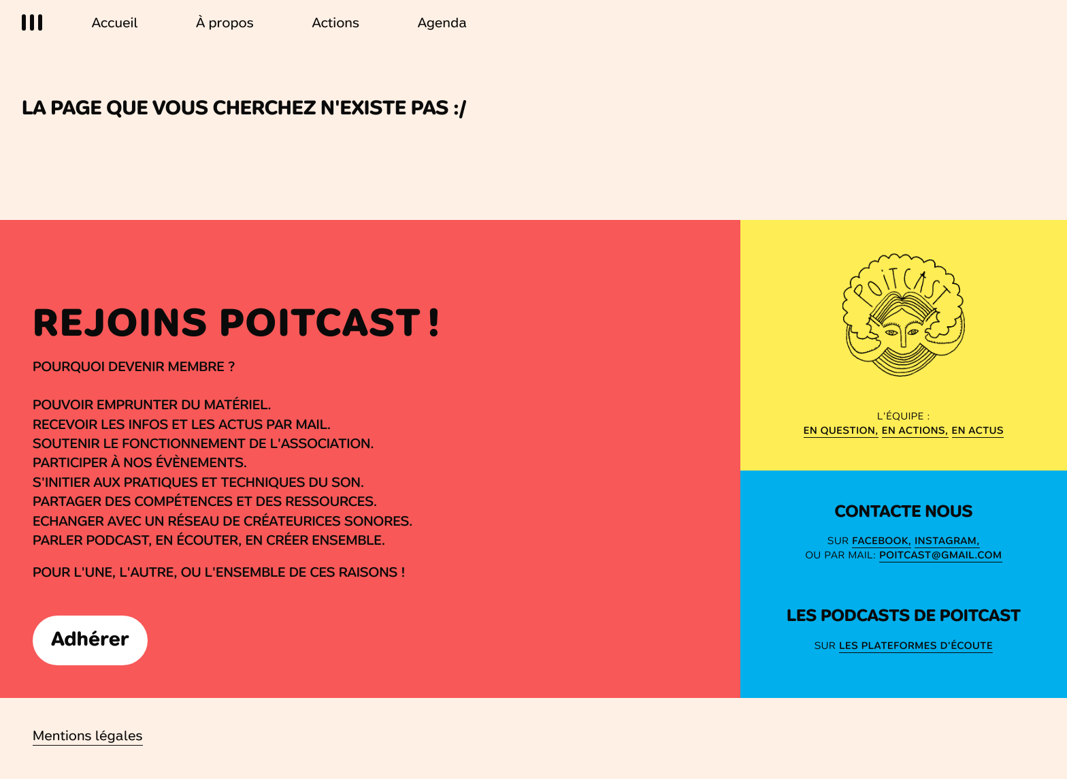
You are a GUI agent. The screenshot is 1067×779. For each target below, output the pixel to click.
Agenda (442, 23)
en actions (913, 430)
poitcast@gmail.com (940, 555)
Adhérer (90, 639)
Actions (335, 23)
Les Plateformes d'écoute (916, 645)
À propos (225, 23)
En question (840, 430)
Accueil (115, 23)
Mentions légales (88, 736)
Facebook (880, 540)
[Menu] (34, 23)
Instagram (945, 540)
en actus (978, 430)
